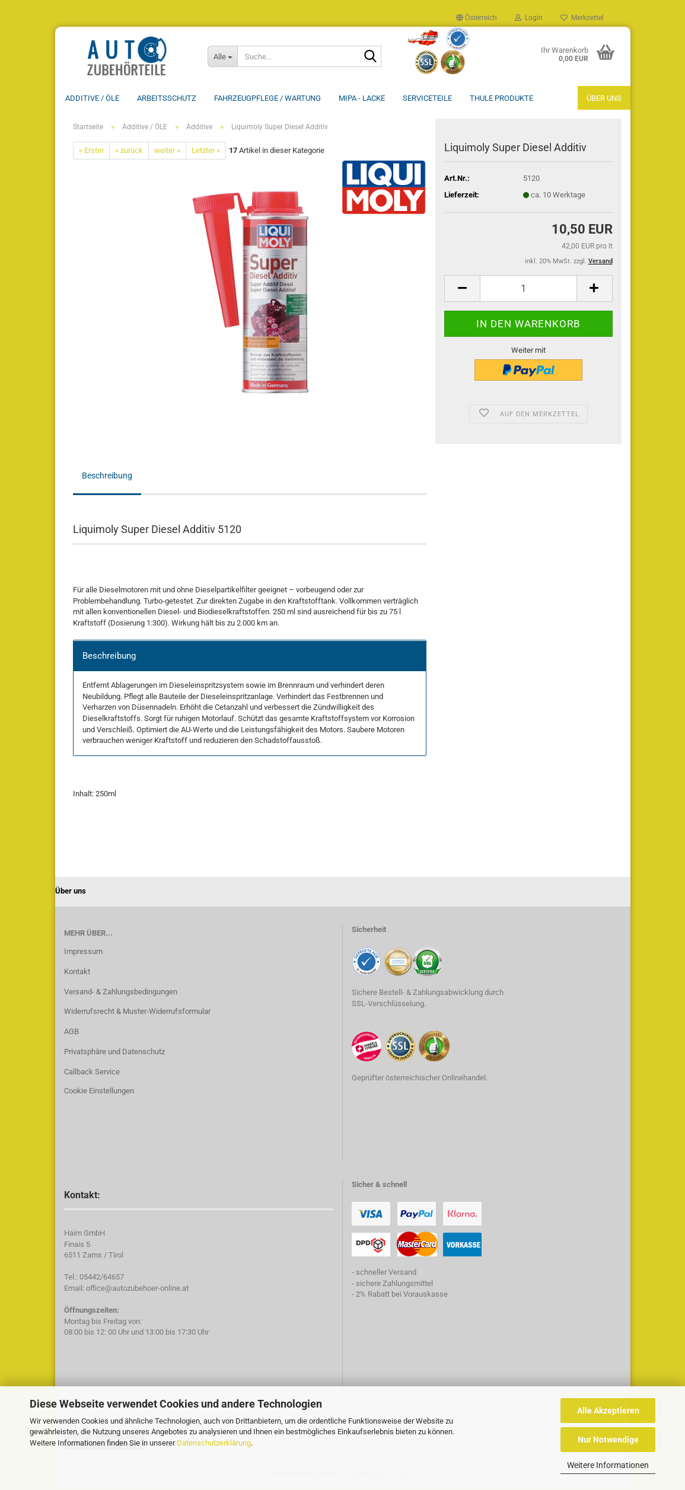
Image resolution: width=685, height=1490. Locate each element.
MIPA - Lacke (362, 98)
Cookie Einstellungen (99, 1091)
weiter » (167, 151)
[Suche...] (222, 56)
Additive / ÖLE (92, 98)
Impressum (83, 952)
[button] (476, 18)
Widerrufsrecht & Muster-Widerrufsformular (137, 1012)
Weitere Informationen (608, 1465)
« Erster (91, 151)
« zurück (129, 151)
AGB (71, 1032)
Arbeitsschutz (166, 98)
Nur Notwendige (608, 1439)
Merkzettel (582, 18)
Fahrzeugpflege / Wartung (267, 98)
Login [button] (529, 18)
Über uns (604, 98)
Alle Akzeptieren (608, 1410)
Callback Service (92, 1072)
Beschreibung (107, 476)
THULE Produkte (501, 98)
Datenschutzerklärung (214, 1442)
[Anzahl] (528, 289)
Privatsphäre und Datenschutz (114, 1052)
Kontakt (77, 972)
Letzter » (206, 151)
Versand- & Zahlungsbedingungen (120, 992)
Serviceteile (427, 98)
